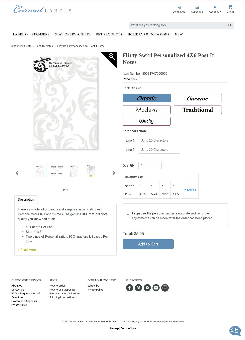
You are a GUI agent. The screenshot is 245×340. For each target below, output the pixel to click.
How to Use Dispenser (24, 301)
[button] (215, 9)
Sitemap (114, 328)
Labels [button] (19, 34)
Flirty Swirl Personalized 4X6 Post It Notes (81, 45)
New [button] (179, 34)
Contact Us (17, 289)
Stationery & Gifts (21, 45)
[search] (177, 25)
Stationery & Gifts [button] (73, 34)
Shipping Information (61, 297)
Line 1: (130, 140)
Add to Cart (148, 244)
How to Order (57, 285)
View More (190, 189)
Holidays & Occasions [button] (148, 34)
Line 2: (130, 150)
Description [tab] (26, 199)
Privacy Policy (19, 304)
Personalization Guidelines (64, 293)
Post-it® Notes (44, 45)
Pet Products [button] (109, 34)
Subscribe (93, 285)
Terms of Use (128, 328)
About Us (16, 285)
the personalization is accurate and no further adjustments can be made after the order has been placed (172, 215)
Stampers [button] (40, 34)
